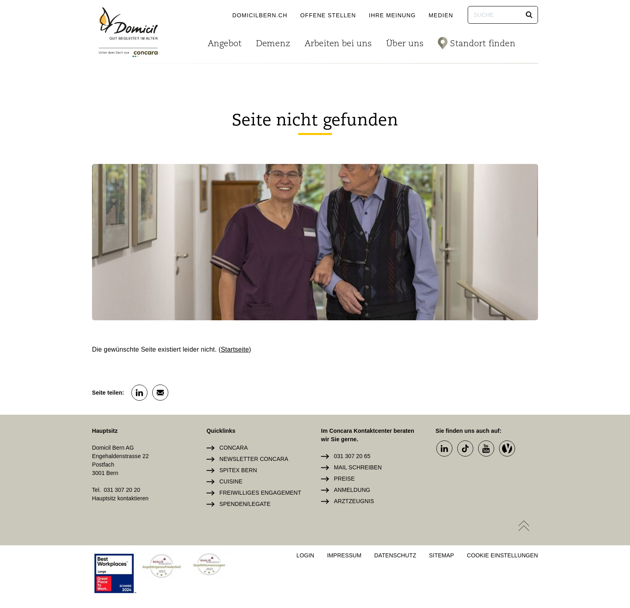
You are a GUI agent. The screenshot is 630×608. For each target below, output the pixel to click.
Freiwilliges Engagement (260, 492)
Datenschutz (395, 555)
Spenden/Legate (244, 504)
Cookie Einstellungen (502, 555)
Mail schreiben (358, 467)
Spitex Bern (238, 470)
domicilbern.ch (259, 15)
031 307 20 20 (122, 490)
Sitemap (441, 555)
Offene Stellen (328, 15)
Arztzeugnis (354, 501)
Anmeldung (352, 490)
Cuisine (230, 481)
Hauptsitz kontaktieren (120, 498)
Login (305, 555)
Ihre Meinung (392, 15)
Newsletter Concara (253, 459)
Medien (441, 15)
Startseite (235, 349)
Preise (344, 478)
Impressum (344, 555)
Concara (233, 447)
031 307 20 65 (352, 456)
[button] (529, 14)
